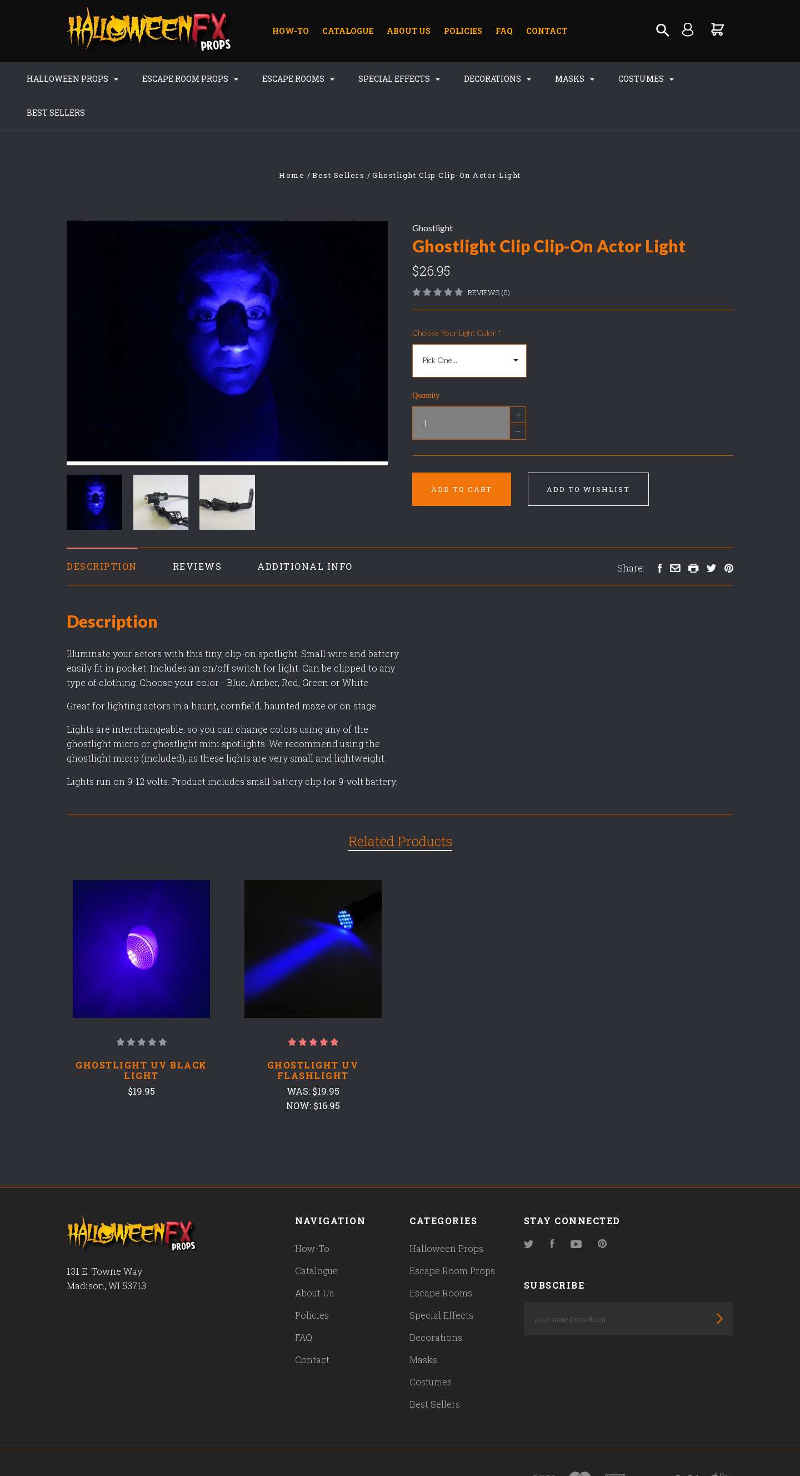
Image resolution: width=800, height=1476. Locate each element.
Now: (299, 1071)
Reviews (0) (489, 259)
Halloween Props (57, 78)
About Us (409, 31)
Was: (299, 1057)
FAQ (504, 31)
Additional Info (305, 533)
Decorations (482, 78)
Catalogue (347, 31)
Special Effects (383, 78)
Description (102, 533)
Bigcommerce (302, 1446)
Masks (559, 78)
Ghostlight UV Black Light (141, 1036)
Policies (463, 31)
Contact (546, 31)
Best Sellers (711, 78)
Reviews (197, 533)
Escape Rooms (283, 78)
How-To (290, 31)
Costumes (630, 78)
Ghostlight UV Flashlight (313, 1036)
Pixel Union (184, 1446)
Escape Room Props (175, 78)
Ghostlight (432, 193)
